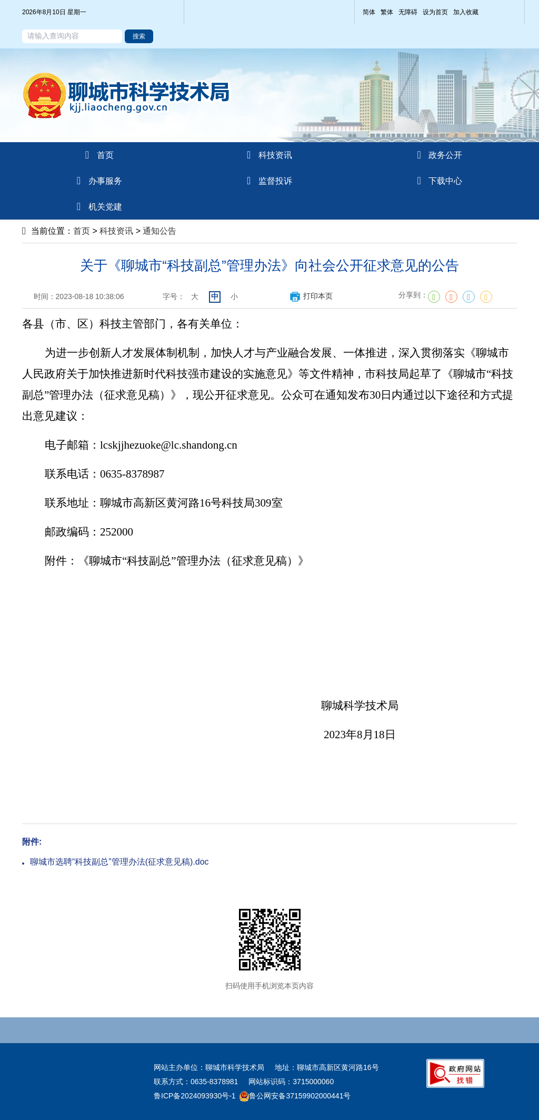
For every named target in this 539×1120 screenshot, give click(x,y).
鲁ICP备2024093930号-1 (195, 1096)
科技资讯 (116, 230)
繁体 (387, 12)
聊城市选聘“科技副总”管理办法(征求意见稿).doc (119, 861)
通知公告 (159, 230)
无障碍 (407, 12)
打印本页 (311, 296)
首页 (81, 230)
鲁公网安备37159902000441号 (295, 1096)
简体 (369, 12)
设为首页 (435, 12)
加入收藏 (465, 12)
